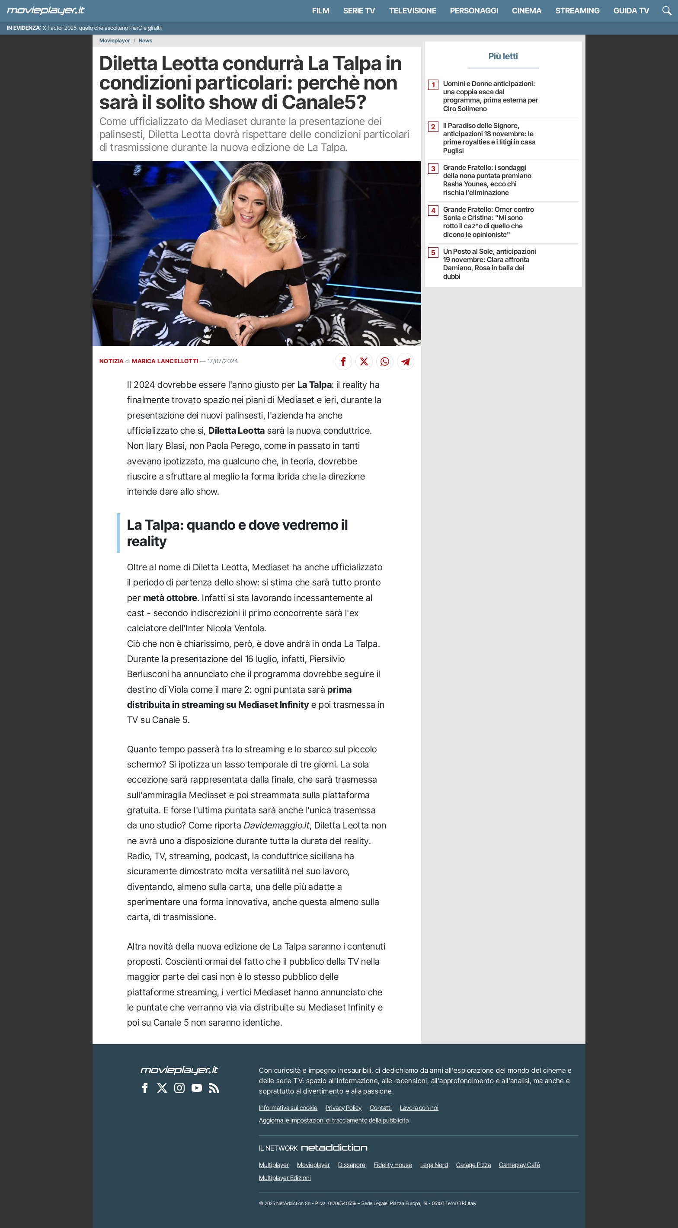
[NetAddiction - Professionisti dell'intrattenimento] (334, 1148)
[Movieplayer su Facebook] (145, 1088)
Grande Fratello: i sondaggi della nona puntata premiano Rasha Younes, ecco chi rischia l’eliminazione (487, 180)
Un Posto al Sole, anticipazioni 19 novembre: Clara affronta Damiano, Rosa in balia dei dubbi (489, 264)
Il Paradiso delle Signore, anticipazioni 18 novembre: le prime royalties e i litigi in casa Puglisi (489, 138)
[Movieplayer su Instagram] (179, 1088)
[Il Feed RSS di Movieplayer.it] (214, 1088)
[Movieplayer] (179, 1070)
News (145, 40)
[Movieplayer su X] (162, 1088)
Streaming (578, 10)
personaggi (474, 10)
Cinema (527, 10)
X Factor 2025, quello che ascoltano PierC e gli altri (102, 28)
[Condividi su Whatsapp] (384, 361)
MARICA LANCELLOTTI (165, 361)
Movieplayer (114, 40)
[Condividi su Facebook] (343, 361)
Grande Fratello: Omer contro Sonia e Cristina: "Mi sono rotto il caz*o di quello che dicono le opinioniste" (488, 222)
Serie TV (359, 10)
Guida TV (631, 10)
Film (320, 10)
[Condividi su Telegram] (405, 361)
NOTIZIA (111, 361)
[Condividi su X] (364, 361)
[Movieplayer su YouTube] (196, 1088)
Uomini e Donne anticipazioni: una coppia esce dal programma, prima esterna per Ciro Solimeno (490, 96)
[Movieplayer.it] (46, 11)
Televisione (412, 10)
